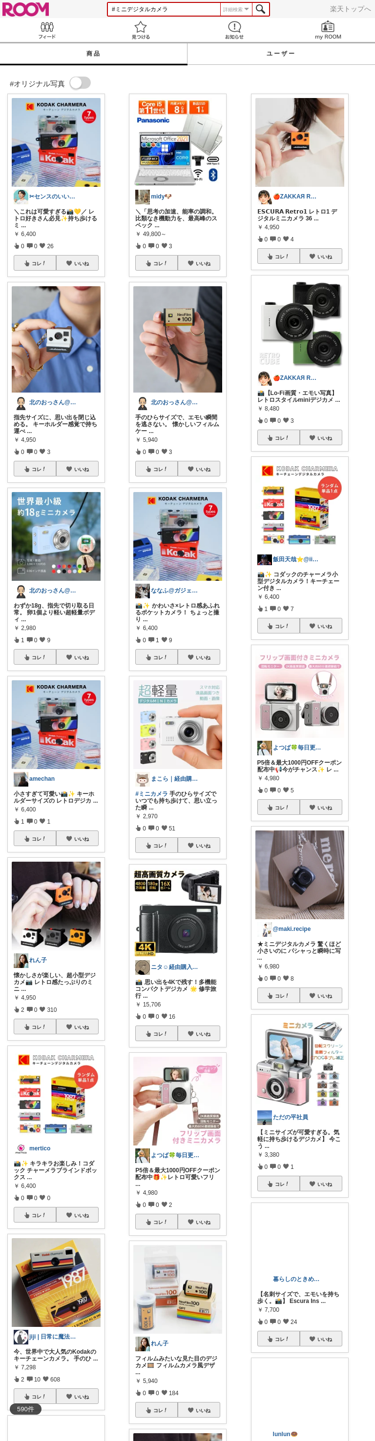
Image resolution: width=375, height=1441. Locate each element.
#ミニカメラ (151, 793)
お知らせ (234, 30)
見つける (141, 30)
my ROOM (328, 30)
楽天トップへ (350, 9)
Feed (47, 30)
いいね (81, 263)
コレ (39, 263)
